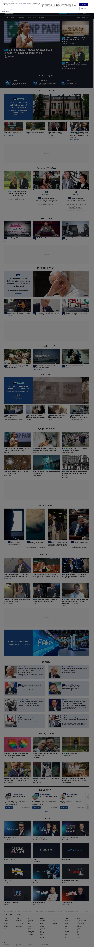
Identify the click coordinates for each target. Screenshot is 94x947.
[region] (47, 6)
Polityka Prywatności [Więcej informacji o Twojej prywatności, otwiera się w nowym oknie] (5, 11)
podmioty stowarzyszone (22, 3)
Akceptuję (83, 4)
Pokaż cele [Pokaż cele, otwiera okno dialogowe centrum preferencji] (83, 8)
